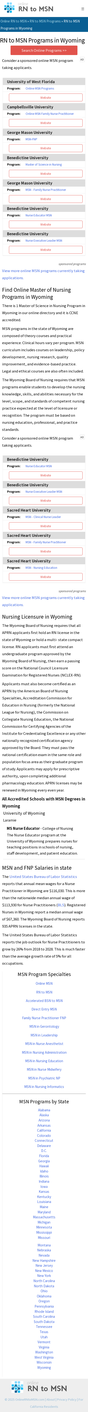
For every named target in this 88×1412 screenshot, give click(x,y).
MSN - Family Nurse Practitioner (46, 190)
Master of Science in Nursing (44, 164)
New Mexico (44, 1270)
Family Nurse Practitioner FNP (44, 1017)
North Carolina (44, 1280)
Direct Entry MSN (44, 1009)
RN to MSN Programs (45, 21)
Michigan (44, 1222)
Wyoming (44, 1367)
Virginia (44, 1347)
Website (45, 97)
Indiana (44, 1181)
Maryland (44, 1212)
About (50, 1399)
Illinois (44, 1176)
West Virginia (44, 1357)
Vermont (44, 1341)
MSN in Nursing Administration (44, 1052)
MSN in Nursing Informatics (44, 1086)
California (44, 1130)
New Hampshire (44, 1260)
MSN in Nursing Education (44, 1060)
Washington (44, 1352)
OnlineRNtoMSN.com (29, 1399)
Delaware (44, 1145)
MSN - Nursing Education (41, 567)
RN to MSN (44, 992)
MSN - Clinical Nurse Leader (43, 517)
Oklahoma (44, 1296)
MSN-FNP (31, 139)
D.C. (44, 1150)
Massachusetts (44, 1217)
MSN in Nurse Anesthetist (44, 1043)
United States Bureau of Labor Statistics (43, 876)
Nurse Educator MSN (39, 215)
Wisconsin (44, 1362)
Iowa (44, 1186)
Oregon (44, 1301)
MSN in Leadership (44, 1035)
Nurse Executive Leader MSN (44, 240)
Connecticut (44, 1140)
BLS (61, 904)
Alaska (44, 1114)
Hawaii (44, 1166)
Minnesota (44, 1227)
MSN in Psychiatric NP (44, 1078)
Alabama (44, 1110)
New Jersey (44, 1265)
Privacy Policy (67, 1399)
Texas (44, 1331)
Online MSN (44, 983)
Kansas (44, 1191)
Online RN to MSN (13, 21)
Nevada (44, 1255)
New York (44, 1275)
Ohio (44, 1290)
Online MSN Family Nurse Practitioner (50, 113)
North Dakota (44, 1286)
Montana (44, 1245)
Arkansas (44, 1125)
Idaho (44, 1171)
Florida (44, 1155)
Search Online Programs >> (44, 50)
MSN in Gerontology (44, 1026)
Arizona (44, 1120)
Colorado (44, 1135)
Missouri (44, 1237)
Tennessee (44, 1326)
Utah (44, 1337)
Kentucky (44, 1196)
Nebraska (44, 1250)
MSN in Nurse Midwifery (44, 1069)
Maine (44, 1206)
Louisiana (44, 1201)
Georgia (44, 1161)
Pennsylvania (44, 1306)
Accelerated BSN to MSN (44, 1000)
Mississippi (44, 1232)
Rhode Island (44, 1311)
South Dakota (44, 1321)
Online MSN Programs (40, 88)
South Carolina (44, 1316)
